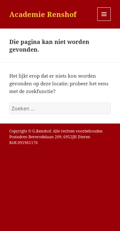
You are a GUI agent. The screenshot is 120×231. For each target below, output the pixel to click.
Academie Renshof (42, 14)
